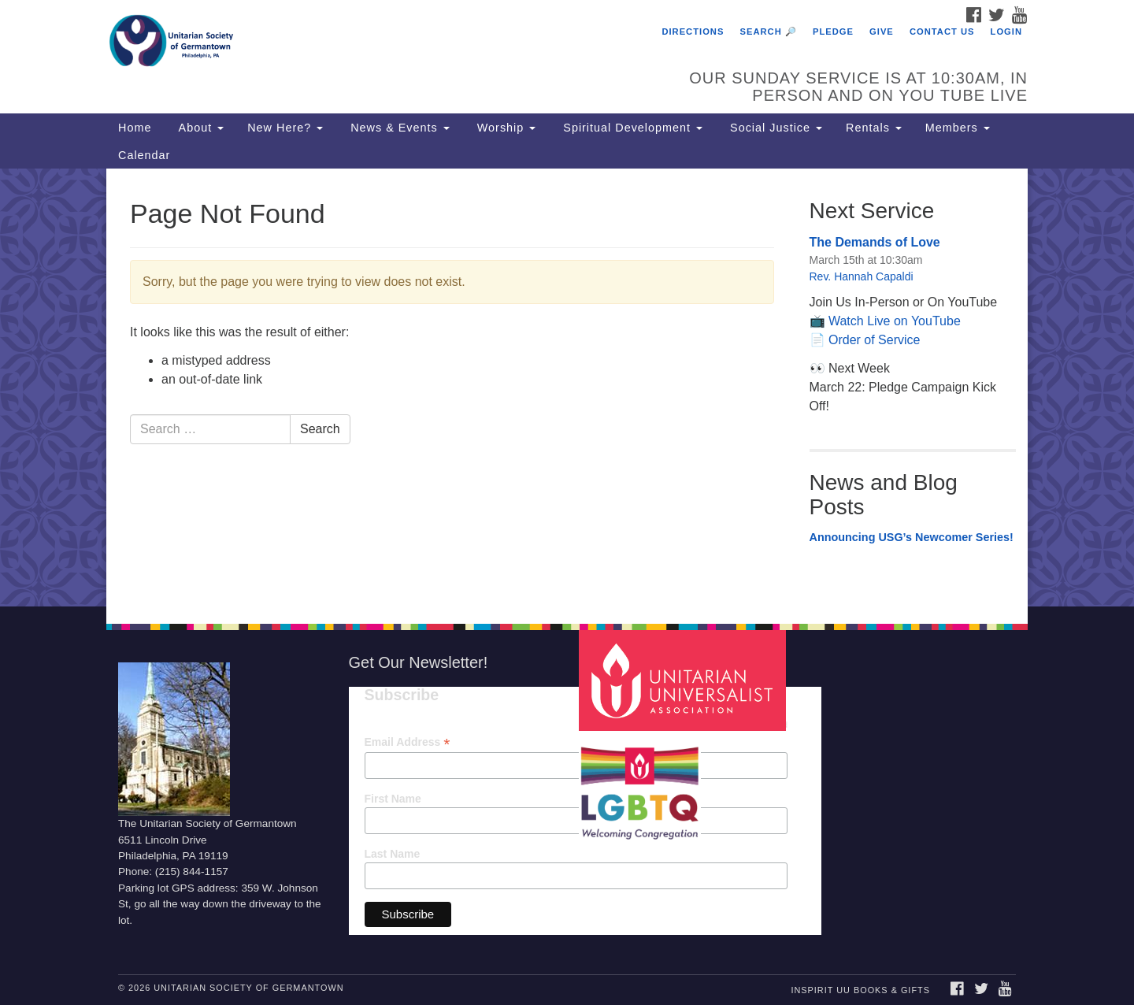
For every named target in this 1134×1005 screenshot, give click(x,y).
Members (957, 127)
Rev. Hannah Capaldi (862, 276)
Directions (693, 31)
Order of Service (874, 340)
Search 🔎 (768, 31)
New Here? (285, 127)
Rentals (874, 127)
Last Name (393, 853)
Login (1006, 31)
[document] (567, 387)
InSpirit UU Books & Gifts (860, 990)
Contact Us (942, 31)
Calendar (144, 155)
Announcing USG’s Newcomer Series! (912, 537)
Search (320, 429)
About (199, 127)
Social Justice (774, 127)
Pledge (833, 31)
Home (134, 127)
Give (881, 31)
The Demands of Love (875, 242)
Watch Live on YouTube (894, 321)
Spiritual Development (630, 127)
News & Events (398, 127)
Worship (504, 127)
